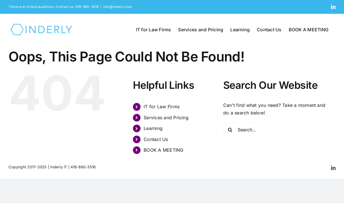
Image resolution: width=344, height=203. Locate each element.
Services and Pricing (166, 117)
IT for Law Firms (161, 106)
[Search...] (275, 130)
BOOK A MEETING (163, 150)
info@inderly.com (117, 7)
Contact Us (156, 139)
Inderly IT (58, 167)
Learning (153, 128)
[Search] (230, 130)
